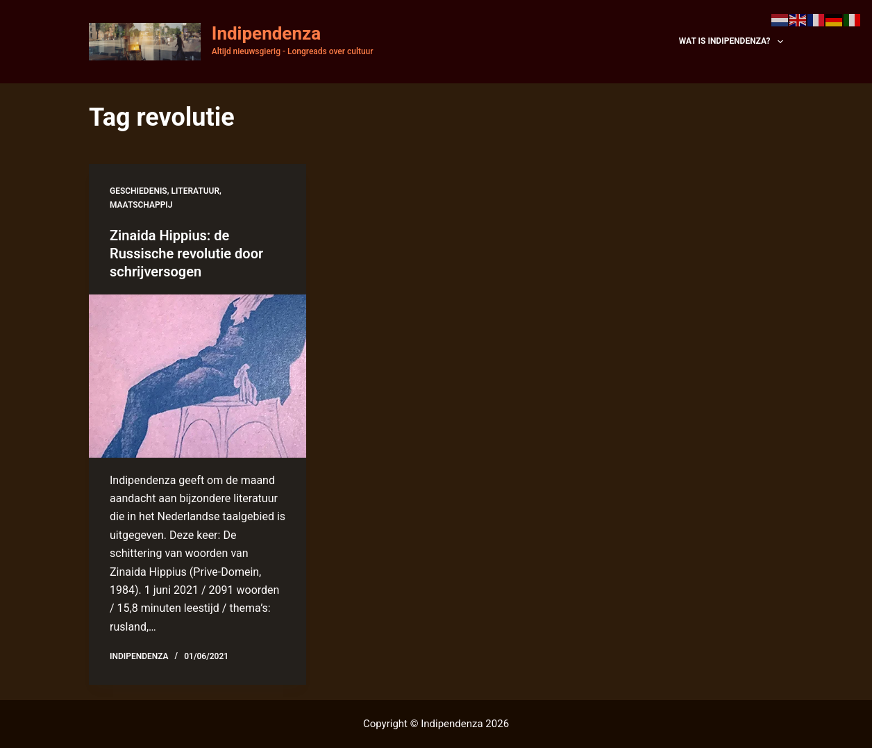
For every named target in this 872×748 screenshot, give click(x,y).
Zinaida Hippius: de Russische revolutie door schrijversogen (186, 253)
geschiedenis (138, 191)
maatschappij (141, 205)
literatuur (195, 191)
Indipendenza (266, 33)
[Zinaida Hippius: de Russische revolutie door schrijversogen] (197, 376)
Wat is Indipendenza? (731, 41)
